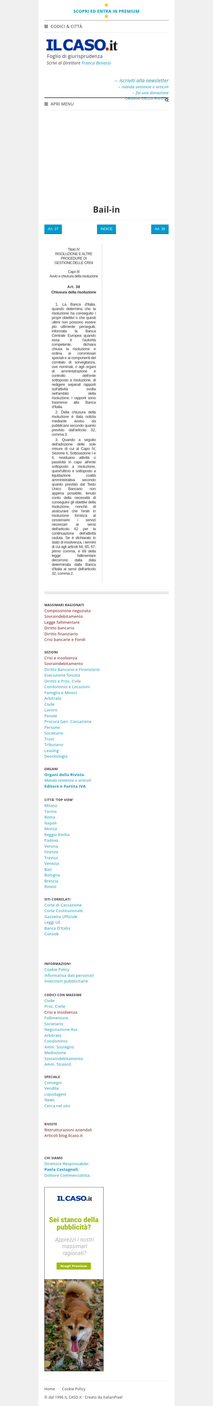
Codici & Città (63, 26)
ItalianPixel (112, 1397)
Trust (49, 739)
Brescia (51, 881)
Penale (50, 715)
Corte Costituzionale (63, 910)
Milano (50, 805)
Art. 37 (53, 229)
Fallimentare (56, 1017)
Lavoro (50, 710)
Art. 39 (160, 229)
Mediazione (55, 1052)
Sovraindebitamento (63, 1058)
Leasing (51, 750)
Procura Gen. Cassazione (67, 721)
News (49, 1099)
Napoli (50, 823)
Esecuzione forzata (62, 675)
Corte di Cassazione (63, 905)
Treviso (51, 857)
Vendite (51, 1088)
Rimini (50, 886)
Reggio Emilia (57, 834)
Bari (48, 869)
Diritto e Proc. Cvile (62, 681)
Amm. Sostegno (59, 1047)
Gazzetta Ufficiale (61, 916)
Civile (49, 704)
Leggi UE (52, 922)
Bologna (52, 875)
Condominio (55, 1041)
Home (49, 1388)
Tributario (53, 744)
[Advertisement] (106, 154)
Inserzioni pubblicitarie (66, 981)
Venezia (51, 863)
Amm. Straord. (58, 1064)
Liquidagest (55, 1094)
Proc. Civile (54, 1006)
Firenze (51, 851)
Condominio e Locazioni (67, 686)
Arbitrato (53, 698)
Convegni (53, 1082)
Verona (51, 846)
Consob (51, 933)
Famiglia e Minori (60, 692)
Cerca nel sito (57, 1105)
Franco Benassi (96, 63)
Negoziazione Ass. (61, 1029)
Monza (50, 828)
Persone (52, 727)
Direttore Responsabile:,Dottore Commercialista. (67, 1169)
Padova (51, 840)
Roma (49, 817)
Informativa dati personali (69, 975)
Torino (50, 811)
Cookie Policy (57, 969)
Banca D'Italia (57, 928)
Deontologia (55, 756)
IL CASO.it (73, 1397)
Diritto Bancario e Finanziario (72, 669)
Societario (53, 733)
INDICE (107, 229)
